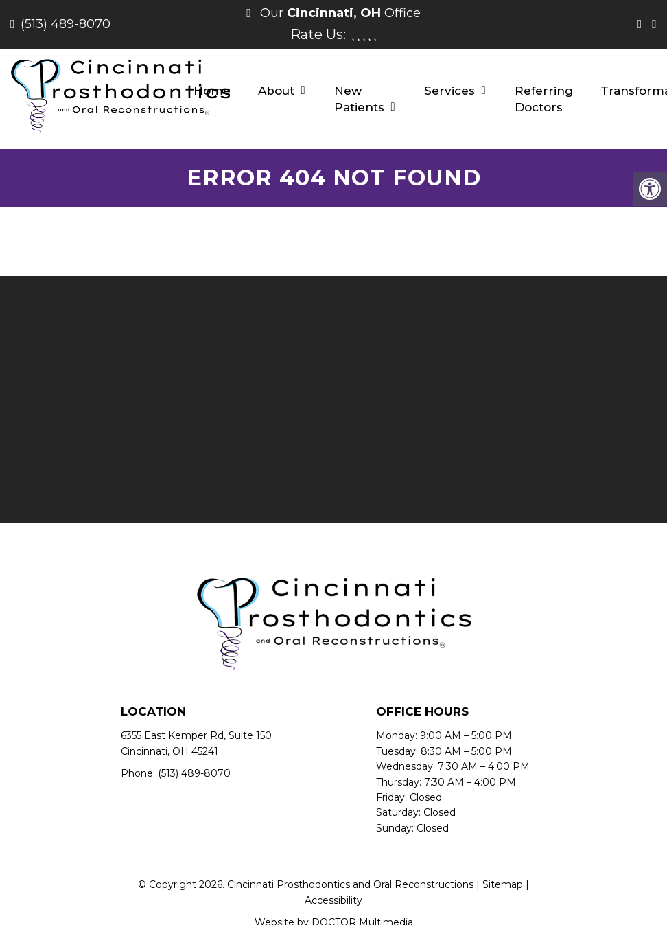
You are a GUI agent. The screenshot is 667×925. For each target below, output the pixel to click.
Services (449, 91)
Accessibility (333, 900)
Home (212, 91)
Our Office (339, 13)
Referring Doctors (544, 99)
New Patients (359, 99)
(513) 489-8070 (65, 24)
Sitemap (502, 884)
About (276, 91)
